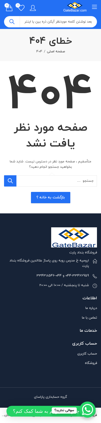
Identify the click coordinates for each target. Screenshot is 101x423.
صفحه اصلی (56, 51)
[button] (51, 411)
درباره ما (91, 308)
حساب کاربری (87, 353)
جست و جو (12, 21)
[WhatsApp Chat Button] (87, 410)
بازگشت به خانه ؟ (50, 197)
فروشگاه (91, 363)
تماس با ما (89, 317)
